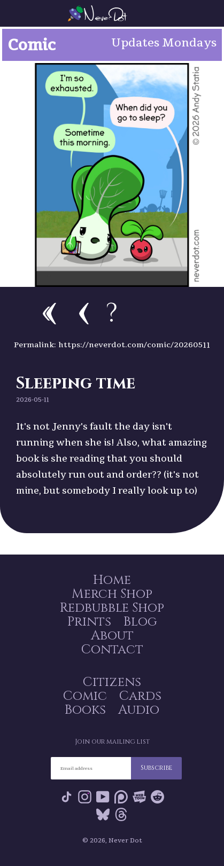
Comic (85, 696)
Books (85, 710)
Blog (140, 622)
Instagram (84, 796)
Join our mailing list (112, 741)
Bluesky (103, 814)
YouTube (103, 796)
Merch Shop (112, 594)
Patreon (121, 796)
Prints (89, 622)
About (112, 636)
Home (112, 580)
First (49, 313)
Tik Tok (66, 796)
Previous (84, 313)
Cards (140, 696)
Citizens (112, 682)
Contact (112, 650)
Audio (138, 710)
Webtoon (139, 796)
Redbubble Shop (112, 608)
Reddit (157, 796)
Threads (121, 814)
